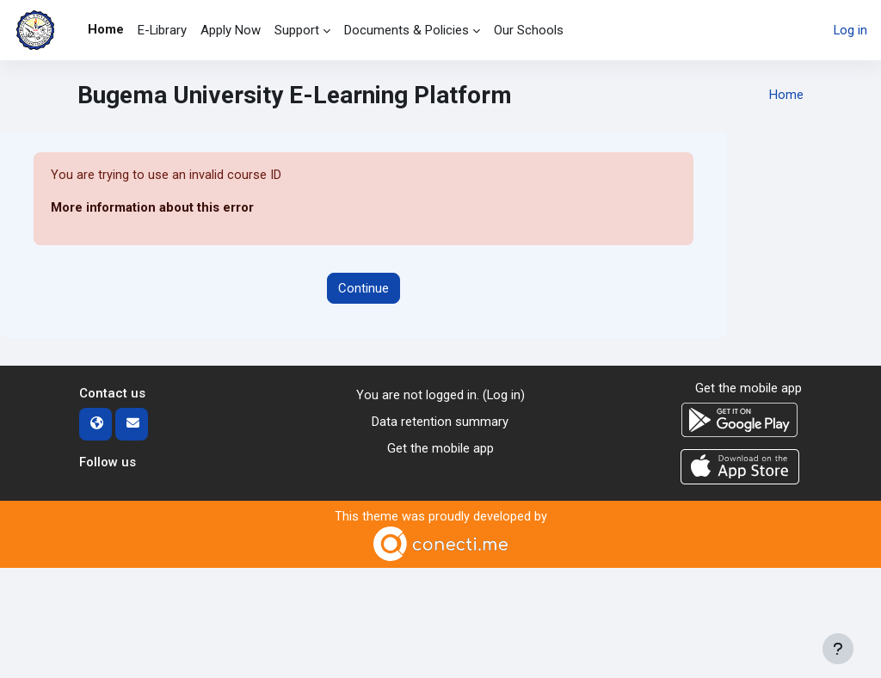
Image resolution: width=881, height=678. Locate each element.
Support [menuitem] (296, 30)
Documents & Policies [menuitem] (406, 30)
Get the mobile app (440, 447)
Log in (850, 30)
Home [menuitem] (106, 29)
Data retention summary (440, 421)
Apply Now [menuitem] (230, 30)
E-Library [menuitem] (162, 30)
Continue (363, 288)
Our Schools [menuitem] (529, 30)
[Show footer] (837, 648)
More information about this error (152, 208)
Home (786, 95)
